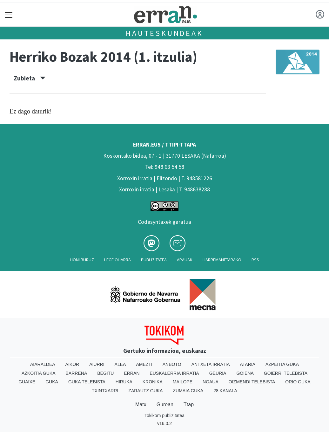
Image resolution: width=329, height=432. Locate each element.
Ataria (247, 364)
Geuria (217, 373)
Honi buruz (82, 260)
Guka (51, 381)
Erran (131, 373)
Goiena (244, 373)
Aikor (72, 364)
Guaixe (26, 381)
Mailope (182, 381)
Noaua (210, 381)
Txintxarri (105, 390)
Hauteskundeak (164, 33)
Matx (140, 404)
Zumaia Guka (188, 390)
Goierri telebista (285, 373)
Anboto (172, 364)
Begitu (105, 373)
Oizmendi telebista (252, 381)
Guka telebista (86, 381)
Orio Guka (297, 381)
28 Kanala (225, 390)
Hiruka (124, 381)
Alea (120, 364)
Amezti (144, 364)
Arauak (184, 260)
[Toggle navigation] (9, 14)
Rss (255, 260)
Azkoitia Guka (39, 373)
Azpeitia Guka (282, 364)
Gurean (165, 404)
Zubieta (29, 78)
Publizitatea (154, 260)
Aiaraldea (42, 364)
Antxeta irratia (210, 364)
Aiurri (96, 364)
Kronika (153, 381)
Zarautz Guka (145, 390)
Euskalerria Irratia (174, 373)
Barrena (76, 373)
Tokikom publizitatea (164, 415)
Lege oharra (117, 260)
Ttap (189, 404)
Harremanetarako (222, 260)
